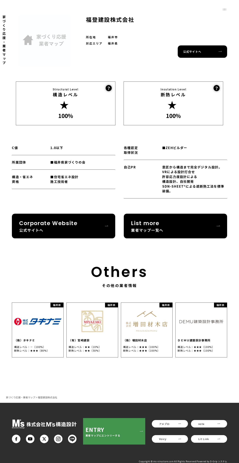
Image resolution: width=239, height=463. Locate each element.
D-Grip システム (218, 461)
